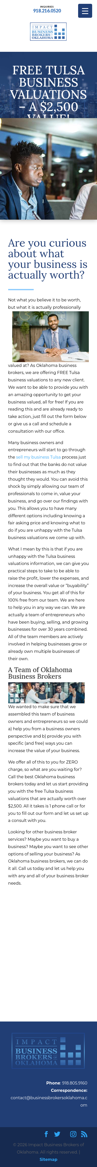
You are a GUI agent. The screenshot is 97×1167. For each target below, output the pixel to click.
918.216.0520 (47, 9)
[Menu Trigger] (85, 11)
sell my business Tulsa (38, 457)
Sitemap (48, 1159)
